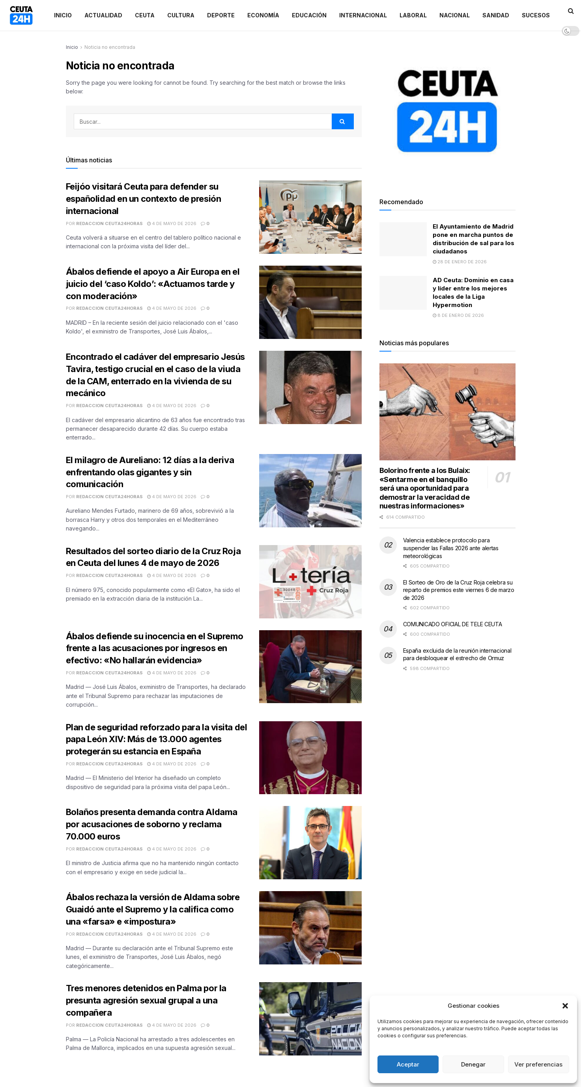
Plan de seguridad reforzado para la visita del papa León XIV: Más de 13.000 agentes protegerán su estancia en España (156, 739)
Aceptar (408, 1064)
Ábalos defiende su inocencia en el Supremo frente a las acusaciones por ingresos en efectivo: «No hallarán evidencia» (155, 648)
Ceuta (145, 15)
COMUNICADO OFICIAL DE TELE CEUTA (452, 624)
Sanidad (495, 15)
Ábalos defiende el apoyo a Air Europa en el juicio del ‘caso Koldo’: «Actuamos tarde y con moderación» (153, 283)
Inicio (63, 15)
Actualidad (103, 15)
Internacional (363, 15)
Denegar (473, 1064)
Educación (309, 15)
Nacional (454, 15)
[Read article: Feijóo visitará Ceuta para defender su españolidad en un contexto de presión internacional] (310, 217)
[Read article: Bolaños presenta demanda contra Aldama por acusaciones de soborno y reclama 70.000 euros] (310, 842)
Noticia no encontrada (109, 47)
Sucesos (536, 15)
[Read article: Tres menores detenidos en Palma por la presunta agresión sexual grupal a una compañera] (310, 1018)
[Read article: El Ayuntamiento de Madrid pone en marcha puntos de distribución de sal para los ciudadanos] (403, 239)
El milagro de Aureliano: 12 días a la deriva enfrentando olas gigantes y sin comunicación (150, 472)
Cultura (180, 15)
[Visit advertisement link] (447, 111)
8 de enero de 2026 (458, 315)
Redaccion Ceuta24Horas (109, 223)
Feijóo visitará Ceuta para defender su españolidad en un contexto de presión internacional (143, 198)
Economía (263, 15)
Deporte (221, 15)
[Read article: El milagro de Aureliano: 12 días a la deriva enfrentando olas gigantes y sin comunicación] (310, 490)
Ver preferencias (538, 1064)
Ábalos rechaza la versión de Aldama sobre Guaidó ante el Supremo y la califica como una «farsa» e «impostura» (153, 909)
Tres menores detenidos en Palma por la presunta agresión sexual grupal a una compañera (146, 1000)
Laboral (413, 15)
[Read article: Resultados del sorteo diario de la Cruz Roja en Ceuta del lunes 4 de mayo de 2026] (310, 581)
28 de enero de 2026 (460, 261)
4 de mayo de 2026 (171, 223)
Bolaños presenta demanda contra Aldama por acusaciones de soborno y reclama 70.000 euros (151, 824)
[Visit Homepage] (21, 15)
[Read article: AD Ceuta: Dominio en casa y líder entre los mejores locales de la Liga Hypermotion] (403, 293)
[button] (565, 1006)
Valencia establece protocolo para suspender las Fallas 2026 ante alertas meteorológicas (451, 548)
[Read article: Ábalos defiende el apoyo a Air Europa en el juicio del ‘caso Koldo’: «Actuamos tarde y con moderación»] (310, 302)
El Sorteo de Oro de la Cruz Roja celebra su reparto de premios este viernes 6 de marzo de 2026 (458, 590)
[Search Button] (343, 121)
